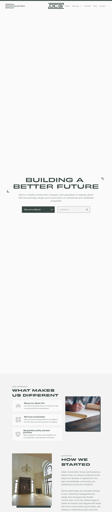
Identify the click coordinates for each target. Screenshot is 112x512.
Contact (102, 6)
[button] (77, 6)
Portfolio (87, 6)
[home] (56, 6)
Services (75, 6)
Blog (95, 6)
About (67, 6)
